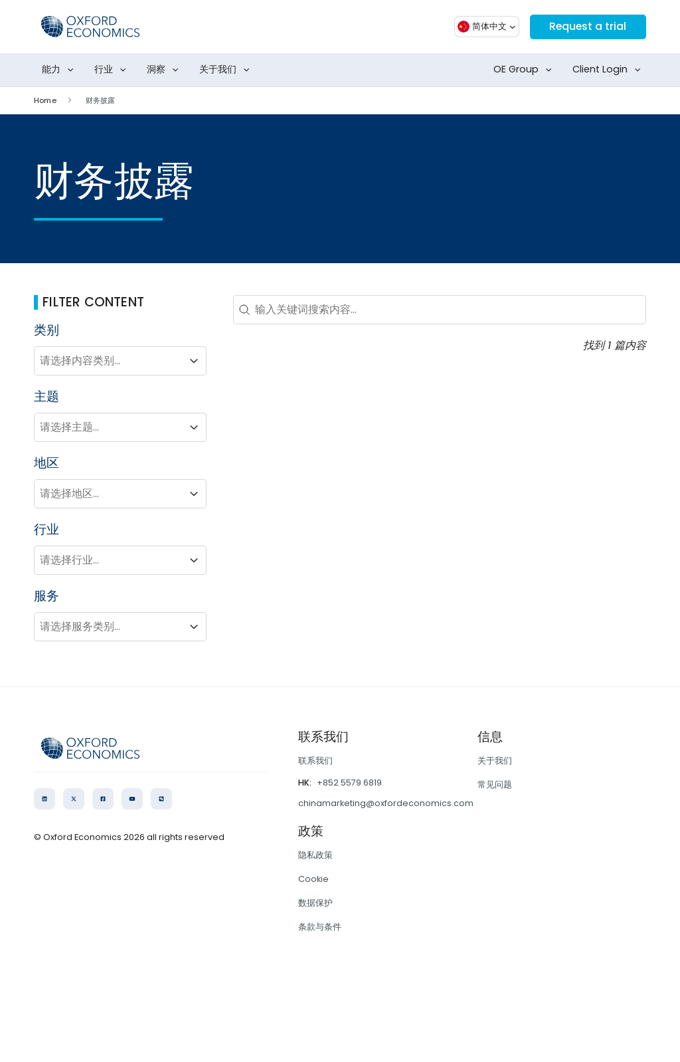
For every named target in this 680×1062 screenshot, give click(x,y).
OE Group (525, 69)
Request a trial (587, 26)
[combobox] (108, 361)
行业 (112, 69)
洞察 (165, 69)
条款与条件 (319, 926)
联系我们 (315, 760)
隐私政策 (315, 855)
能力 (60, 69)
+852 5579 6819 (349, 782)
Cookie (313, 879)
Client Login (609, 69)
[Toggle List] (194, 361)
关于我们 (227, 69)
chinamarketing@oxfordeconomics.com (385, 803)
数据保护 (315, 902)
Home (45, 100)
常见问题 (494, 784)
